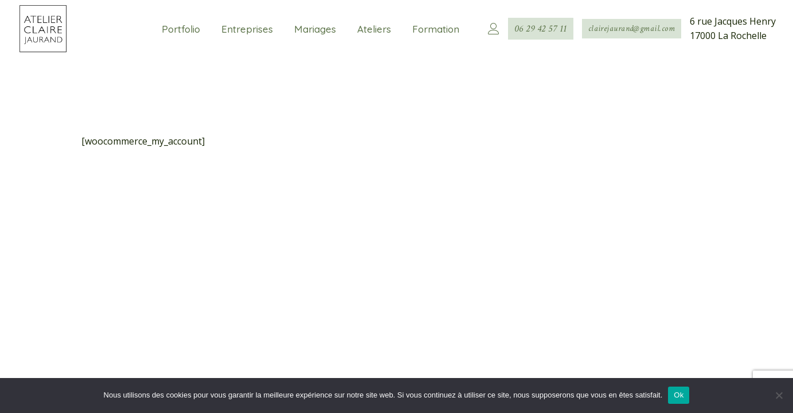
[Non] (778, 395)
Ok (678, 395)
